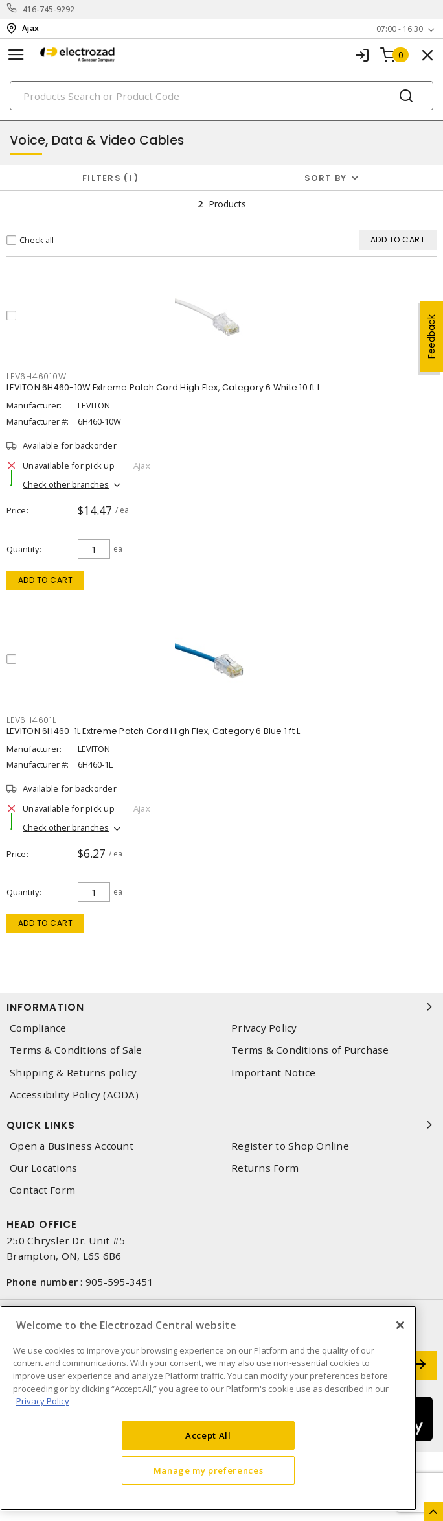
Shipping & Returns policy (73, 1073)
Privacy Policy (264, 1028)
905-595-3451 (119, 1281)
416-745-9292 (49, 9)
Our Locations (43, 1168)
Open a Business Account (71, 1146)
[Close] (400, 1325)
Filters (110, 177)
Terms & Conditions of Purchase (310, 1050)
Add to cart (45, 579)
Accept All (208, 1435)
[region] (208, 1408)
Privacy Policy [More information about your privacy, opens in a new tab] (42, 1401)
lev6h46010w (36, 376)
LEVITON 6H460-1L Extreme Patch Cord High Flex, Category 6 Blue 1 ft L (153, 731)
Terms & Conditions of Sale (76, 1050)
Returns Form (265, 1168)
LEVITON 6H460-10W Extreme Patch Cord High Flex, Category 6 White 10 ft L (163, 387)
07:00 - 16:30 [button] (399, 28)
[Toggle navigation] (16, 54)
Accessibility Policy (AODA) (74, 1095)
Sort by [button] (325, 177)
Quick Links (221, 1125)
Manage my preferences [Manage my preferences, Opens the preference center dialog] (208, 1470)
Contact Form (42, 1190)
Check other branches (66, 484)
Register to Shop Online (290, 1146)
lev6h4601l (31, 719)
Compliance (38, 1028)
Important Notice (273, 1073)
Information (221, 1007)
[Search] (221, 95)
